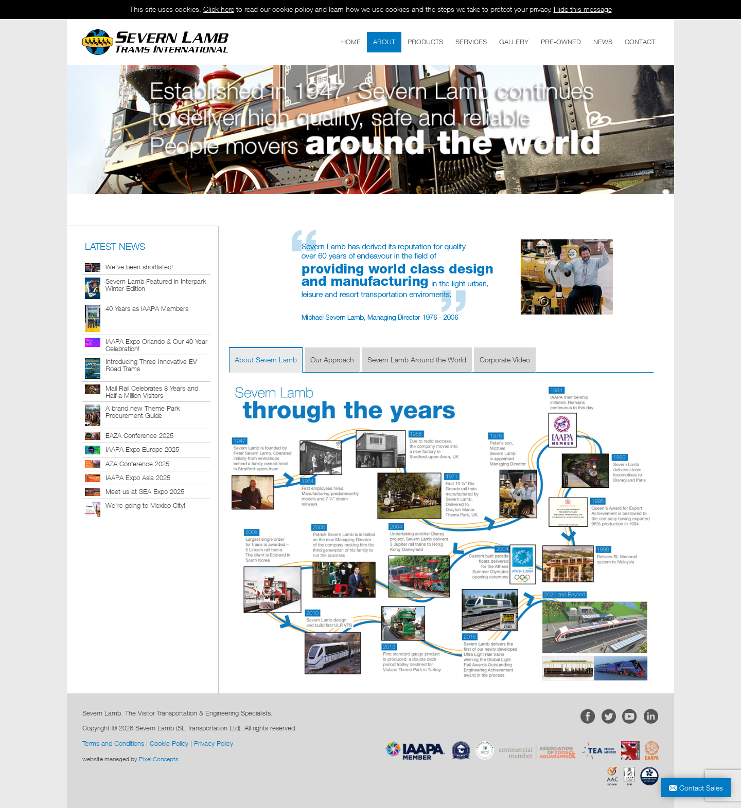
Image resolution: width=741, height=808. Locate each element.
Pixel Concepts (159, 759)
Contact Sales (701, 787)
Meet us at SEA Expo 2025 (144, 491)
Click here (218, 9)
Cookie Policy (169, 743)
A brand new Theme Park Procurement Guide (142, 412)
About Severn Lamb (266, 359)
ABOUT (384, 42)
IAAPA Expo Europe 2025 (142, 449)
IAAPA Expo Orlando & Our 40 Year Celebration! (156, 345)
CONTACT (640, 42)
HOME (351, 42)
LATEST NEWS (115, 246)
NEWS (602, 42)
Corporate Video (505, 359)
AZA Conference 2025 (137, 463)
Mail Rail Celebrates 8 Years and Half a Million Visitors (151, 391)
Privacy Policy (213, 743)
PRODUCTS (425, 42)
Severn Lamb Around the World (416, 359)
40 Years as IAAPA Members (146, 308)
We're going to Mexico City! (145, 505)
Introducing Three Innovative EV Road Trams (151, 365)
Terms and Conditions (113, 743)
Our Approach (332, 359)
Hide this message (583, 9)
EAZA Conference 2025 (139, 435)
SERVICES (471, 42)
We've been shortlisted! (139, 266)
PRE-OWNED (561, 42)
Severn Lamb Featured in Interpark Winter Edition (155, 285)
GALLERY (513, 42)
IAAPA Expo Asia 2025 (137, 477)
